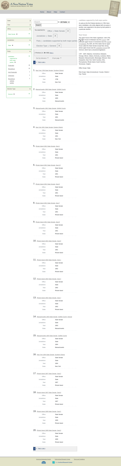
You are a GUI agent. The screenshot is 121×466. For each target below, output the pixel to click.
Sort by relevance (41, 58)
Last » (43, 62)
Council (103, 40)
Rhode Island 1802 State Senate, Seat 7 (49, 298)
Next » (51, 52)
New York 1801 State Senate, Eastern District (49, 127)
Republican (11, 69)
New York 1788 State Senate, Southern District (50, 70)
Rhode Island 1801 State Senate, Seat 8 (48, 222)
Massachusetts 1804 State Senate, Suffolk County (52, 336)
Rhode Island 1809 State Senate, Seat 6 (49, 430)
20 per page (55, 58)
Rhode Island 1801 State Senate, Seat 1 (48, 146)
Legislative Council (101, 48)
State (9, 20)
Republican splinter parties (11, 81)
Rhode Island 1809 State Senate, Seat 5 (49, 411)
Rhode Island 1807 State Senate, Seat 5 (49, 373)
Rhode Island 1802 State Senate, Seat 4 (49, 279)
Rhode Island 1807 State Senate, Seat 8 (49, 392)
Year (8, 25)
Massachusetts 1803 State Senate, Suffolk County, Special (54, 317)
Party (9, 51)
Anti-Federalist (12, 72)
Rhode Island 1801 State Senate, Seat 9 (49, 241)
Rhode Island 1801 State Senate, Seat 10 (48, 165)
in (58, 22)
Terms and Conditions (79, 459)
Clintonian (11, 75)
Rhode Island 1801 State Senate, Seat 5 (48, 184)
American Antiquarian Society (43, 459)
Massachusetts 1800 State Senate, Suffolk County (51, 89)
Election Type (11, 89)
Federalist (11, 65)
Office (9, 29)
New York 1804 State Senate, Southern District (51, 354)
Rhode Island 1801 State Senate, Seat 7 (48, 203)
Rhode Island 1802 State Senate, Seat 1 (49, 260)
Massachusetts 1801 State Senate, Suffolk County (51, 108)
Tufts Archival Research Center (62, 459)
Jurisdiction (10, 40)
